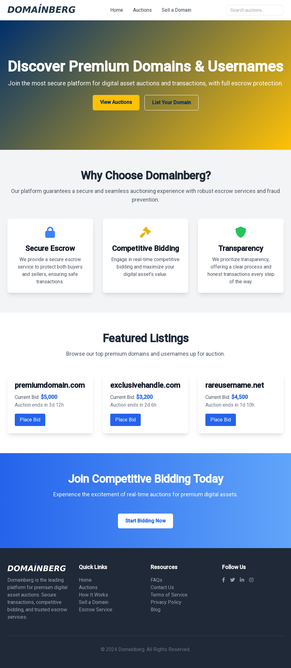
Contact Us (162, 587)
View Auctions (116, 102)
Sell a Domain (176, 10)
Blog (155, 610)
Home (116, 10)
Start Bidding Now (145, 521)
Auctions (142, 10)
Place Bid (30, 420)
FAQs (156, 580)
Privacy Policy (166, 602)
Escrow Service (95, 610)
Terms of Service (169, 595)
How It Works (93, 595)
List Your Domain (171, 102)
